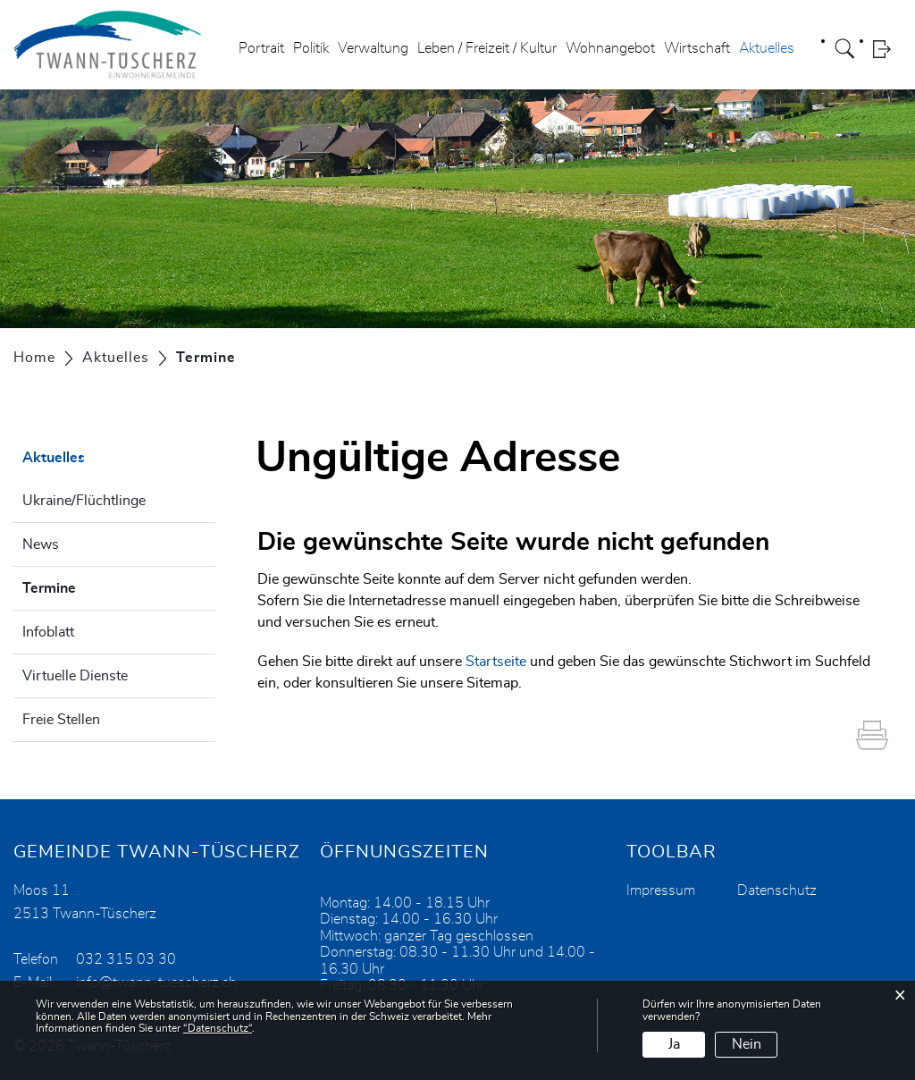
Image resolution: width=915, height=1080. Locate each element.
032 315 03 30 (126, 959)
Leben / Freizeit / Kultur (487, 48)
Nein (746, 1044)
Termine (93, 585)
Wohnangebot (610, 48)
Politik (311, 48)
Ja (674, 1044)
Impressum (660, 890)
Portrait (261, 48)
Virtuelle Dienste (75, 676)
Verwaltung (373, 48)
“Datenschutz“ (217, 1028)
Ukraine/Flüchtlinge (84, 501)
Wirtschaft (697, 48)
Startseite (496, 661)
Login (887, 48)
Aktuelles (766, 48)
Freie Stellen (61, 720)
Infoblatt (48, 632)
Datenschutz (777, 890)
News (40, 544)
